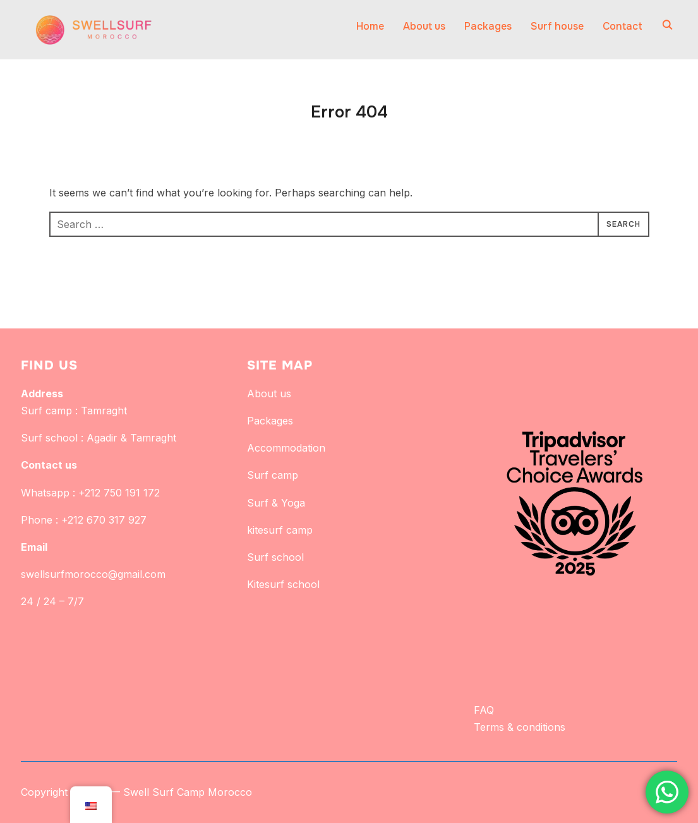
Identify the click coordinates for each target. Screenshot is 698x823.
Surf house (557, 26)
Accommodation (286, 448)
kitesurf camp (280, 530)
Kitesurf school (283, 584)
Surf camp (272, 475)
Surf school (275, 557)
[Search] (667, 24)
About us (424, 26)
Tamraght (104, 410)
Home (370, 26)
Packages (488, 26)
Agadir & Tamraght (131, 437)
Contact (622, 26)
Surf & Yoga (276, 502)
